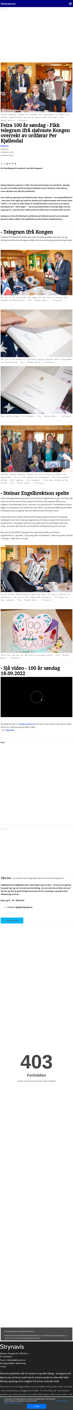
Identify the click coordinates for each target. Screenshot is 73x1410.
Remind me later (61, 1401)
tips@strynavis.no (23, 907)
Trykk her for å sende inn (12, 885)
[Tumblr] (15, 163)
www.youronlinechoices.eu (13, 1403)
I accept (36, 1406)
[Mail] (10, 163)
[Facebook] (2, 163)
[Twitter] (4, 163)
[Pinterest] (13, 163)
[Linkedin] (7, 163)
